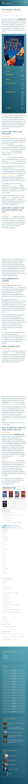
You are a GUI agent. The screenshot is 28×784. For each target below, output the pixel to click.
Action (4, 534)
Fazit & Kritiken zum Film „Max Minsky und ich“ (12, 522)
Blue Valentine (5, 621)
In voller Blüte (5, 595)
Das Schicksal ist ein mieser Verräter (10, 592)
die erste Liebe (15, 456)
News (3, 563)
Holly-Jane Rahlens (18, 168)
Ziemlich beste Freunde (7, 580)
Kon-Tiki (4, 583)
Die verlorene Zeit (11, 161)
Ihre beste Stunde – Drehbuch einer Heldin (11, 604)
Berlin (15, 634)
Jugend (14, 639)
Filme (3, 546)
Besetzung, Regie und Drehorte (9, 513)
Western (4, 573)
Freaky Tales (7, 508)
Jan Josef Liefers (12, 461)
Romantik (4, 566)
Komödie (23, 76)
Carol (3, 614)
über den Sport (11, 353)
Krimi (3, 556)
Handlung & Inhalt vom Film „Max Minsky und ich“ (13, 515)
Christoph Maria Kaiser (14, 185)
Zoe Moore (9, 197)
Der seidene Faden (6, 624)
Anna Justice (5, 157)
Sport (18, 639)
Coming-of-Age (5, 637)
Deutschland (14, 637)
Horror (4, 551)
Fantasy (4, 544)
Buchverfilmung (21, 634)
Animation (4, 537)
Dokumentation (5, 539)
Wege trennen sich (8, 520)
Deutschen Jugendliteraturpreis (9, 175)
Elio (4, 498)
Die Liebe (16, 287)
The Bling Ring (5, 607)
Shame (4, 585)
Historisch (4, 549)
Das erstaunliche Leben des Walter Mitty (10, 609)
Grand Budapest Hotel (7, 602)
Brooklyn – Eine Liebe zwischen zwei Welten (11, 612)
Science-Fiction (5, 568)
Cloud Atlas (5, 619)
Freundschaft (13, 404)
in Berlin (10, 216)
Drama (22, 74)
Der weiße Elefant (6, 151)
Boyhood (4, 617)
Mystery (4, 561)
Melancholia (5, 600)
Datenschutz (5, 655)
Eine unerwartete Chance (9, 517)
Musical (4, 558)
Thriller (4, 570)
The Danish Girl (5, 597)
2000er (4, 634)
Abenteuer (4, 532)
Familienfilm (21, 637)
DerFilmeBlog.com (9, 652)
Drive (3, 590)
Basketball (10, 634)
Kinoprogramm (6, 658)
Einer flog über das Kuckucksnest (9, 626)
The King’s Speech (6, 588)
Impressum (5, 657)
